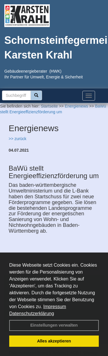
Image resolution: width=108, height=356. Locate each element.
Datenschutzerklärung (31, 313)
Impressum (54, 306)
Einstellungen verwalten (54, 325)
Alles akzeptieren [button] (54, 341)
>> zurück (17, 138)
